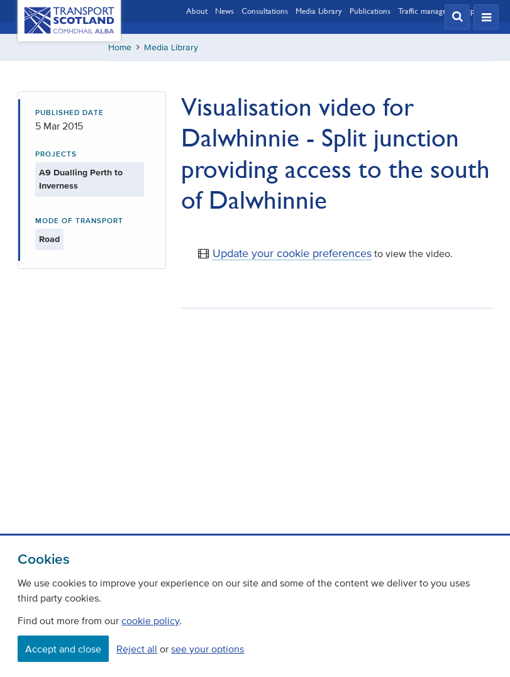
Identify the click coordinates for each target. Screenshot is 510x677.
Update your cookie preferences (292, 253)
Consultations (264, 11)
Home (119, 47)
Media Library (319, 11)
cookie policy (150, 620)
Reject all (136, 648)
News (224, 11)
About (197, 11)
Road (49, 239)
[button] (457, 17)
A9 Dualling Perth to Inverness (81, 179)
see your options (207, 648)
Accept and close (63, 648)
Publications (370, 11)
